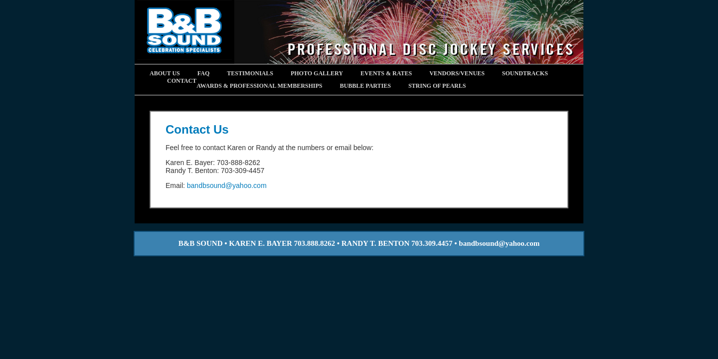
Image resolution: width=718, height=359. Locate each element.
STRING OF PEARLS (437, 85)
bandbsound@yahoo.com (227, 185)
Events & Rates (386, 73)
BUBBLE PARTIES (365, 85)
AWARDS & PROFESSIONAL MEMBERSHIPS (259, 85)
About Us (165, 73)
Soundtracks (525, 73)
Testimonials (250, 73)
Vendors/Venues (457, 73)
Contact (181, 80)
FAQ (203, 73)
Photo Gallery (317, 73)
